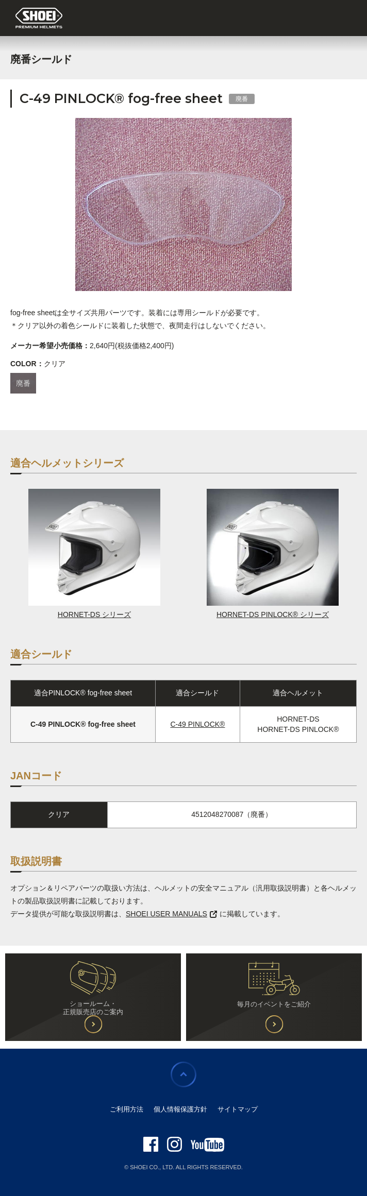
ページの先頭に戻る (183, 1074)
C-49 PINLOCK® (197, 724)
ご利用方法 (126, 1109)
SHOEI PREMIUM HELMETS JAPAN (38, 18)
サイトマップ (238, 1109)
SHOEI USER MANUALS (171, 914)
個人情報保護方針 (180, 1109)
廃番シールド (41, 59)
